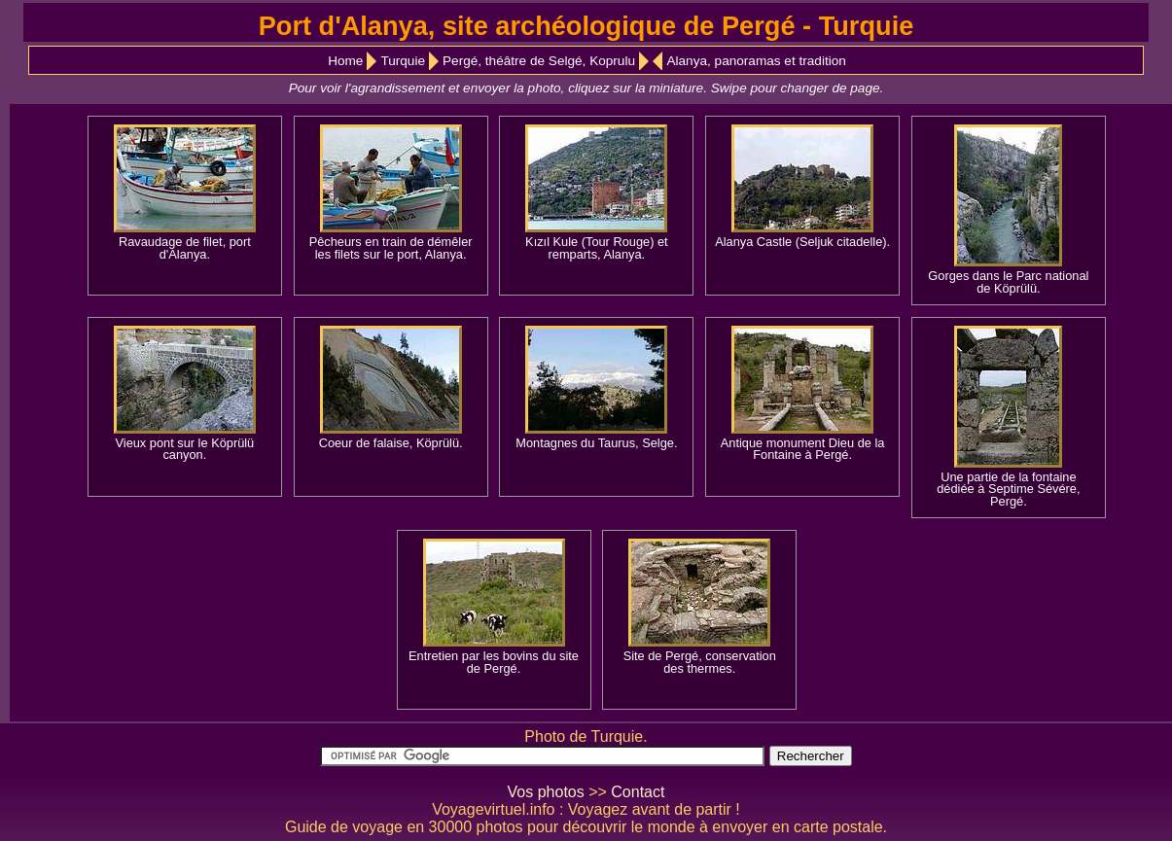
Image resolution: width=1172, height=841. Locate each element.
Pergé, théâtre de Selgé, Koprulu (539, 60)
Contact (637, 792)
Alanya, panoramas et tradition (755, 60)
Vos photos (546, 792)
